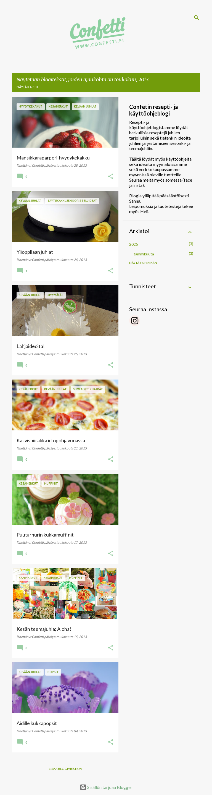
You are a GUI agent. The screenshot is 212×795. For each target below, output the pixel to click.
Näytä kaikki (27, 87)
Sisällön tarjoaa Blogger (106, 787)
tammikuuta (144, 254)
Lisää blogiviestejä (65, 769)
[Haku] (196, 17)
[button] (110, 176)
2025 (133, 244)
